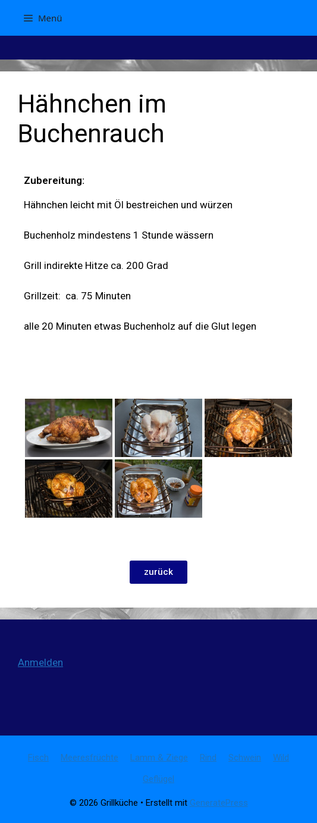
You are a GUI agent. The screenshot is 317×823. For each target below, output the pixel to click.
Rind (208, 757)
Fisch (38, 757)
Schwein (244, 757)
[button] (158, 572)
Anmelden (40, 662)
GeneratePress (219, 802)
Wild (281, 757)
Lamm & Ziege (159, 757)
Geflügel (158, 779)
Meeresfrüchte (89, 757)
